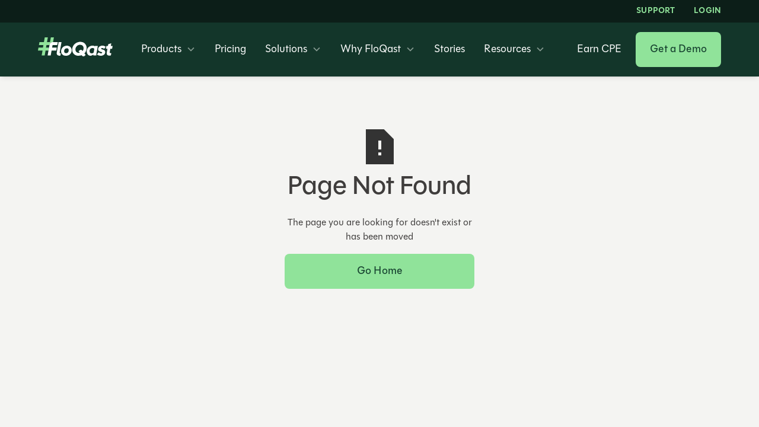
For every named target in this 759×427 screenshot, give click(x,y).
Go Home (379, 271)
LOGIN (707, 11)
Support (655, 11)
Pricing (230, 49)
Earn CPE (599, 49)
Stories (449, 49)
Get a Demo (678, 49)
